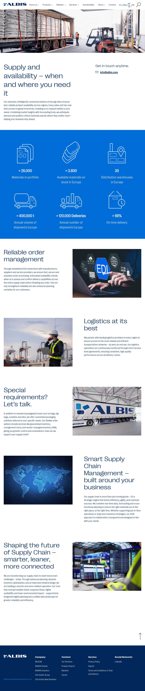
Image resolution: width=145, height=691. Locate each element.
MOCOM (38, 661)
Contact (112, 5)
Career (64, 674)
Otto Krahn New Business (45, 679)
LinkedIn (118, 661)
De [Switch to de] (124, 5)
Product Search (68, 666)
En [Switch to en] (120, 5)
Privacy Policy (94, 661)
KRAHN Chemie (41, 666)
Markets (65, 670)
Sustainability (88, 5)
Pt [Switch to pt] (133, 5)
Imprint (91, 666)
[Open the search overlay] (138, 4)
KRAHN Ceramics (42, 670)
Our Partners (67, 661)
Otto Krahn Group (42, 674)
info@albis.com (106, 72)
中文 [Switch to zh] (129, 4)
